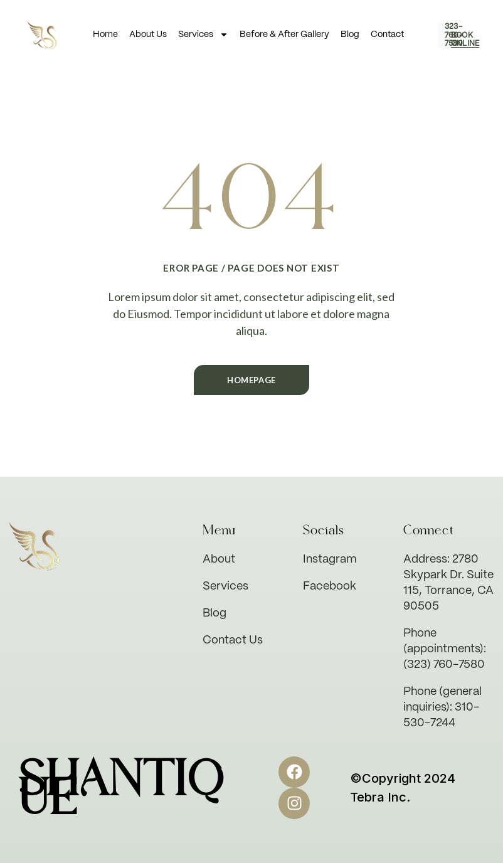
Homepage (251, 380)
